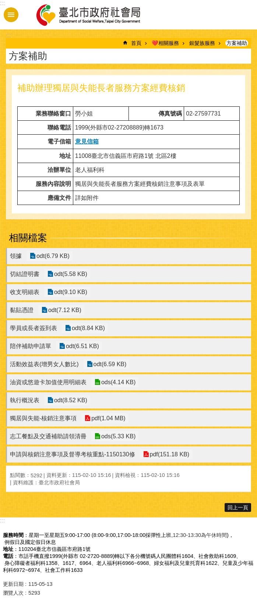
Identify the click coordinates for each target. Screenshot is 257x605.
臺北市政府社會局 (96, 14)
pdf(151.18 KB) (169, 454)
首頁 (136, 43)
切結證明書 (24, 274)
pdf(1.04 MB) (107, 418)
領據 (16, 256)
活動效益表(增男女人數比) (44, 364)
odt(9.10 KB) (70, 292)
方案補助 (236, 43)
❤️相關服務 (165, 43)
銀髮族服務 (202, 43)
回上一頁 (238, 507)
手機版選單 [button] (11, 14)
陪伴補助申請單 (30, 346)
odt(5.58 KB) (70, 274)
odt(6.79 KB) (52, 256)
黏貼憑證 (22, 310)
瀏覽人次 (13, 593)
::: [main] (8, 35)
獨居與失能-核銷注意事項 (43, 418)
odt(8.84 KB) (87, 328)
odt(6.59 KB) (109, 364)
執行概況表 (24, 400)
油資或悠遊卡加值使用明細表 (48, 382)
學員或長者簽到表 (33, 328)
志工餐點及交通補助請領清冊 (48, 436)
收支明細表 (24, 292)
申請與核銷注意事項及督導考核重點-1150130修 (72, 454)
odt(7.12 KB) (64, 310)
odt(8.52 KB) (70, 400)
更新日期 (13, 584)
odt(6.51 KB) (81, 346)
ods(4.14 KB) (118, 382)
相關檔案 (28, 238)
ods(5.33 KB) (118, 436)
